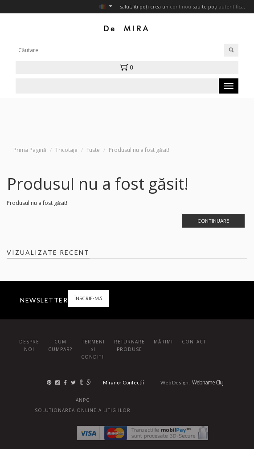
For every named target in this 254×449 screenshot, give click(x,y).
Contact (194, 342)
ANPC (83, 400)
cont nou (180, 6)
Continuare (213, 221)
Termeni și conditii (93, 349)
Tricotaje (66, 150)
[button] (128, 67)
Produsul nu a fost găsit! (139, 150)
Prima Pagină (29, 150)
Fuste (93, 150)
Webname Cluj (207, 382)
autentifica (231, 6)
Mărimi (163, 342)
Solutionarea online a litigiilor (83, 410)
